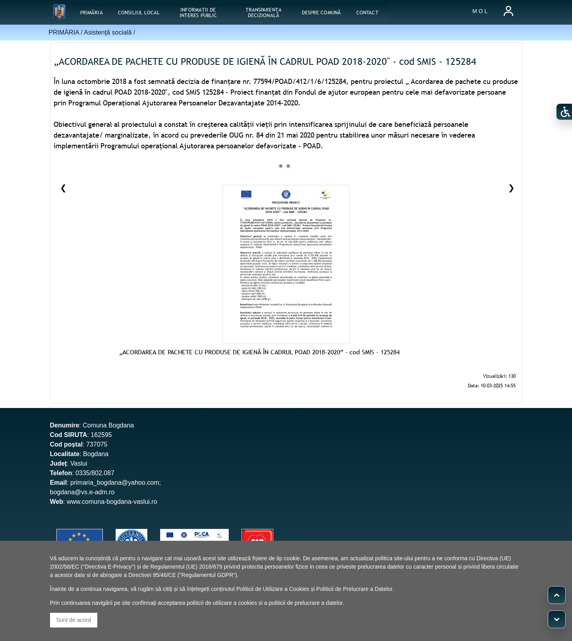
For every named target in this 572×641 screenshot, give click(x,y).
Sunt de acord (73, 620)
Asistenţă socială (107, 32)
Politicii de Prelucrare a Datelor (354, 589)
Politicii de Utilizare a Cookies (272, 589)
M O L (479, 11)
